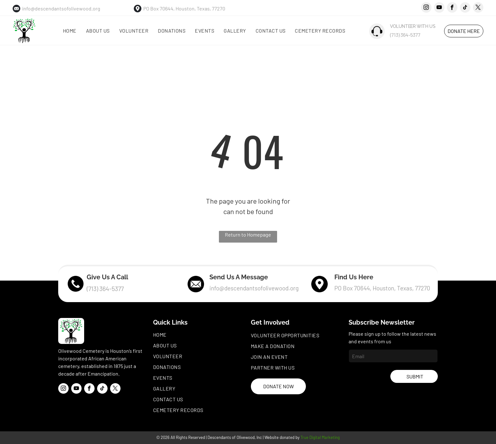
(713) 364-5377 (405, 35)
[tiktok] (465, 8)
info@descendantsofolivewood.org (61, 8)
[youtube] (439, 8)
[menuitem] (69, 30)
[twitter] (478, 8)
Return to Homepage (248, 235)
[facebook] (452, 8)
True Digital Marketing (320, 437)
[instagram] (426, 8)
